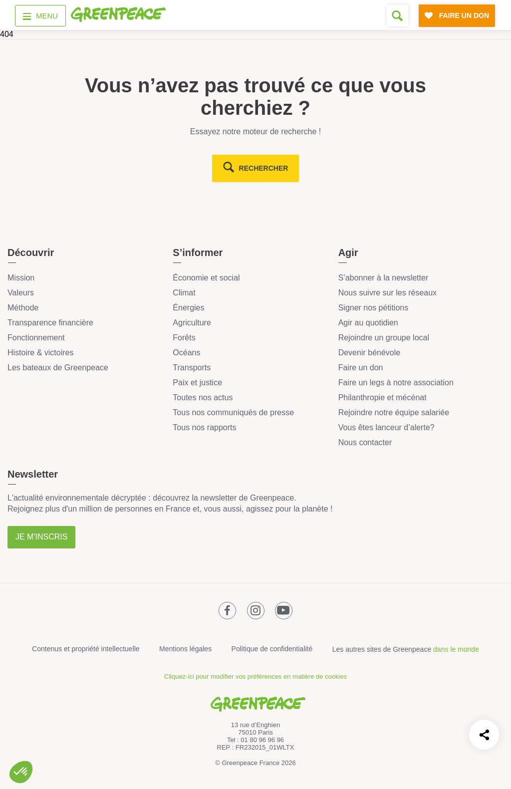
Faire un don (360, 367)
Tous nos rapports (204, 427)
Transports (192, 367)
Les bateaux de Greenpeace (57, 367)
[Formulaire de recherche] (397, 15)
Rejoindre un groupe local (383, 337)
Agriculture (192, 322)
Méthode (22, 307)
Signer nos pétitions (373, 307)
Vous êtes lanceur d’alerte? (386, 427)
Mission (20, 277)
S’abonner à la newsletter (383, 277)
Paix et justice (197, 382)
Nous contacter (365, 442)
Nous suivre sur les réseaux (387, 292)
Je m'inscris (41, 536)
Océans (186, 352)
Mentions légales (185, 649)
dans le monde (456, 649)
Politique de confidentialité (272, 649)
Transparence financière (50, 322)
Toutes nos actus (203, 397)
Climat (184, 292)
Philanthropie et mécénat (382, 397)
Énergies (188, 307)
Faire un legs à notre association (396, 382)
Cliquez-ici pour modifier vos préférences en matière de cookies (255, 676)
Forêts (184, 337)
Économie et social (206, 277)
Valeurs (20, 292)
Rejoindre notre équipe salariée (393, 412)
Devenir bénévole (369, 352)
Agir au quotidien (368, 322)
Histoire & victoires (40, 352)
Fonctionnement (36, 337)
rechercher (263, 168)
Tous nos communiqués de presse (233, 412)
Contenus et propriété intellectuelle (86, 649)
